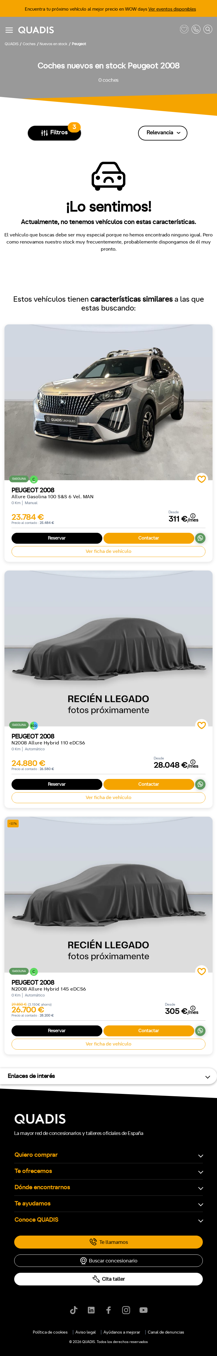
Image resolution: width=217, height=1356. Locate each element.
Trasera (47, 1247)
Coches (75, 819)
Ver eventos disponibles (172, 9)
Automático (46, 1119)
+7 (59, 1145)
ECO (22, 1197)
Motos (104, 819)
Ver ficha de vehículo (108, 551)
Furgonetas (138, 819)
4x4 (70, 1247)
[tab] (75, 819)
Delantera (18, 1247)
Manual (16, 1119)
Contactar (148, 538)
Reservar (57, 538)
